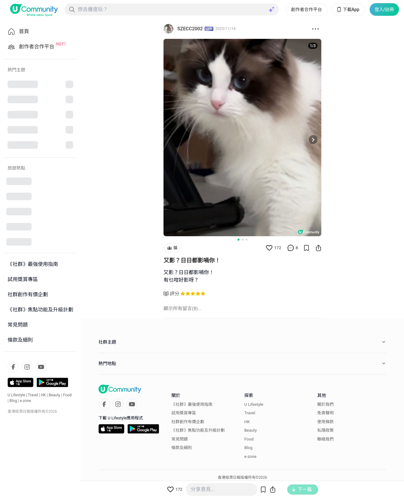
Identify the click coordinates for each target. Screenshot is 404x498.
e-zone (25, 401)
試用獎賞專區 (183, 413)
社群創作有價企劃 (187, 421)
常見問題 (179, 439)
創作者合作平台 (306, 9)
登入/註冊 (384, 9)
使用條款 (325, 421)
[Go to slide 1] (238, 239)
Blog (13, 401)
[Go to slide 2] (242, 239)
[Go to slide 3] (246, 239)
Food (67, 395)
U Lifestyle (16, 395)
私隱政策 (325, 430)
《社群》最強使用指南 (191, 404)
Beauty (54, 395)
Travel (33, 395)
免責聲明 (325, 413)
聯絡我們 (325, 439)
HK (43, 395)
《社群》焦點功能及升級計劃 (198, 430)
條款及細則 (181, 447)
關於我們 (325, 404)
